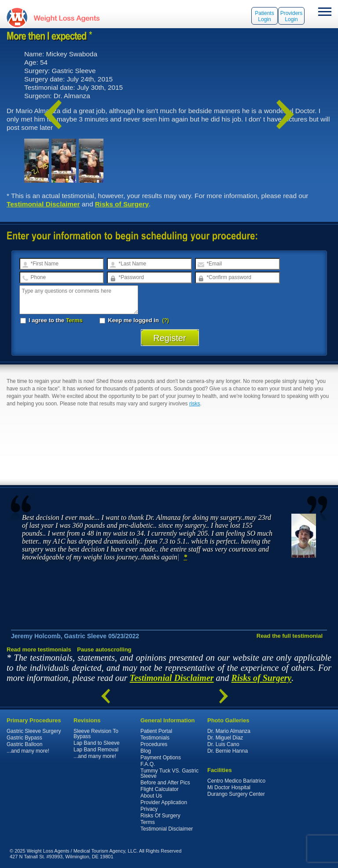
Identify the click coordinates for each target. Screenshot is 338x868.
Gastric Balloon (24, 744)
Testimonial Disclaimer (43, 204)
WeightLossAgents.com (66, 17)
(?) (165, 320)
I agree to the (51, 320)
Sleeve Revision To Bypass (95, 733)
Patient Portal (156, 731)
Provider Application (163, 802)
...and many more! (28, 751)
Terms (74, 320)
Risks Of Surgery (160, 816)
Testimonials (154, 738)
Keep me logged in (130, 320)
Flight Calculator (159, 789)
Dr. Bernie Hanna (227, 751)
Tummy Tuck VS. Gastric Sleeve (169, 773)
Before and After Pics (165, 783)
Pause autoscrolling (104, 649)
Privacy (149, 809)
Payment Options (160, 757)
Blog (145, 751)
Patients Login (264, 16)
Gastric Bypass (24, 738)
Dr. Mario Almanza (228, 731)
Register (169, 338)
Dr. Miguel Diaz (225, 738)
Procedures (153, 744)
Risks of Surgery (122, 204)
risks (194, 404)
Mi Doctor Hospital (228, 787)
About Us (151, 796)
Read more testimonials (39, 649)
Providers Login (291, 16)
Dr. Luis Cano (223, 744)
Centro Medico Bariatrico (236, 781)
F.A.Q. (147, 764)
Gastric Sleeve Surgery (34, 731)
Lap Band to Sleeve (96, 743)
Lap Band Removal (95, 750)
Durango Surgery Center (236, 794)
